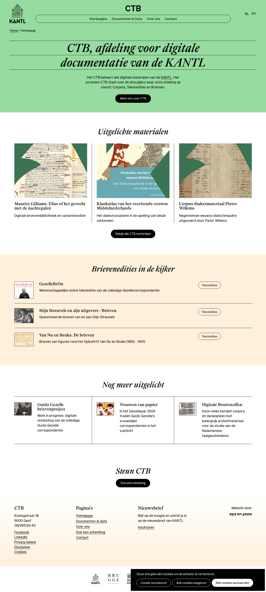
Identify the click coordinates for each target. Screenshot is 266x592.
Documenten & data (91, 521)
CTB (133, 8)
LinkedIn (20, 537)
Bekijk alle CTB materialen (133, 233)
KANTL (166, 77)
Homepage (84, 515)
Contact (171, 18)
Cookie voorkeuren (154, 582)
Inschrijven (146, 527)
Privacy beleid (25, 542)
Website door (241, 508)
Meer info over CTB (133, 98)
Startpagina (98, 18)
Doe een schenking (133, 483)
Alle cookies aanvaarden (232, 582)
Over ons (153, 18)
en (253, 13)
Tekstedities (209, 285)
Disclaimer (22, 547)
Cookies (20, 551)
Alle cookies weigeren (191, 582)
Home (14, 30)
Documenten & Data (127, 18)
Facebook (21, 532)
